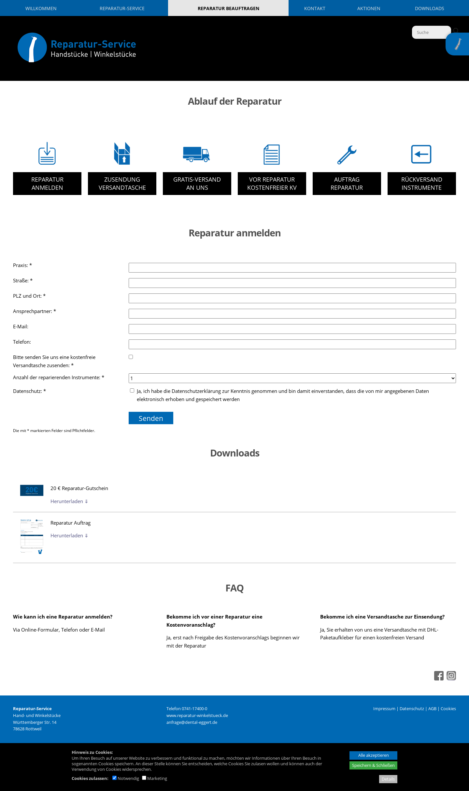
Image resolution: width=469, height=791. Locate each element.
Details (388, 779)
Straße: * (23, 280)
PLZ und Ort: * (29, 295)
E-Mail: (21, 326)
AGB (432, 708)
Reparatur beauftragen (228, 8)
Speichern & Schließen (373, 765)
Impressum (384, 708)
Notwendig (125, 778)
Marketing (154, 778)
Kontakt (314, 8)
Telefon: (22, 341)
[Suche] (431, 32)
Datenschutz (412, 708)
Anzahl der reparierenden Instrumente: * (58, 377)
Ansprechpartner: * (34, 311)
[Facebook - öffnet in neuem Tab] (438, 678)
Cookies (448, 708)
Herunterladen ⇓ (69, 501)
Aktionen (368, 8)
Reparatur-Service (122, 8)
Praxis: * (22, 265)
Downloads (429, 8)
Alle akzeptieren (373, 755)
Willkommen (41, 8)
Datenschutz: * (29, 391)
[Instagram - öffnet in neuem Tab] (450, 678)
